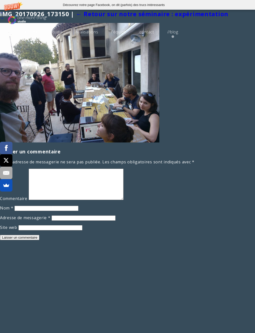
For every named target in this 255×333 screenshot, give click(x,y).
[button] (127, 5)
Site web (8, 233)
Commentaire (13, 204)
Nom (6, 214)
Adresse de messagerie (25, 223)
